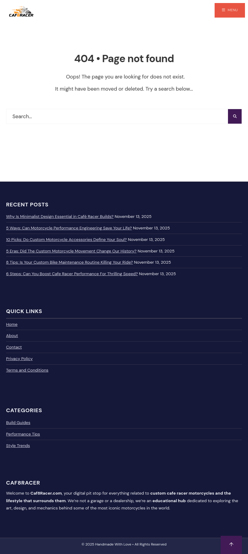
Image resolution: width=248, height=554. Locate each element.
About (12, 335)
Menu (230, 10)
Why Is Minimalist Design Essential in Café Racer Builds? (60, 216)
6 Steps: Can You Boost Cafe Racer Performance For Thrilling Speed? (72, 273)
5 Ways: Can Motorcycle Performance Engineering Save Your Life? (69, 228)
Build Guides (18, 422)
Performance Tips (23, 434)
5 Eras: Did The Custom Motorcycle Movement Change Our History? (71, 251)
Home (12, 324)
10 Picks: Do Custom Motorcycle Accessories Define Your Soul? (66, 239)
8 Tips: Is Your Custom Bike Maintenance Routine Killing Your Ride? (69, 262)
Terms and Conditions (27, 370)
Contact (14, 347)
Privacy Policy (19, 358)
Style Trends (18, 445)
